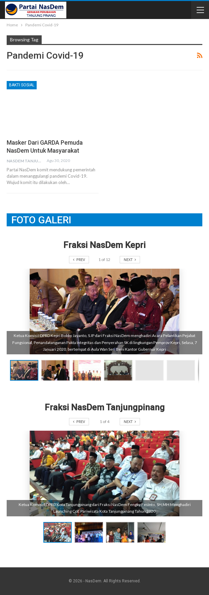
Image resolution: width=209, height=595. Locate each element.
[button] (57, 370)
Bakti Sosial (21, 85)
